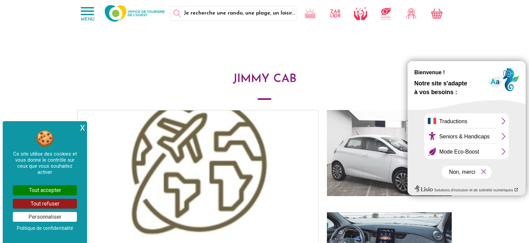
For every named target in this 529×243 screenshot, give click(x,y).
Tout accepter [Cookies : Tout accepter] (45, 190)
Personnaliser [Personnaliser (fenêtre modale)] (44, 217)
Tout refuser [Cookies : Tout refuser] (45, 203)
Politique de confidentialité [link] (45, 228)
